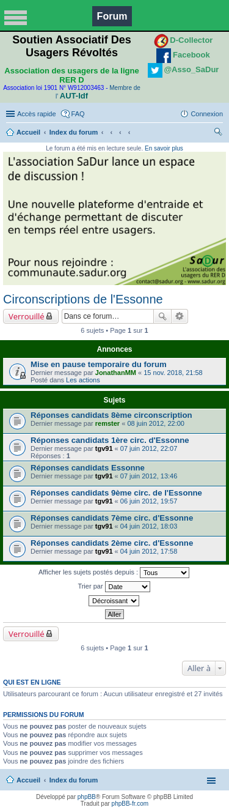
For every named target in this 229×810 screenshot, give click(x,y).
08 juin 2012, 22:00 (155, 423)
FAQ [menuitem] (78, 113)
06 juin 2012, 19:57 (149, 501)
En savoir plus (164, 148)
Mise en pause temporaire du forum (99, 364)
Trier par (114, 586)
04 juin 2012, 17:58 (149, 551)
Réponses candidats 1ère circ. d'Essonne (110, 440)
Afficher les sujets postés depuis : (113, 572)
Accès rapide (36, 113)
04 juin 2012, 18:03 (149, 526)
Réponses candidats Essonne (88, 467)
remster (107, 423)
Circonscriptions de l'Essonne (83, 299)
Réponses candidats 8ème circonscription (111, 415)
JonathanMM (115, 372)
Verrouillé (27, 316)
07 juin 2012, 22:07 (149, 448)
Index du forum (73, 132)
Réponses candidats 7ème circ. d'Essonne (112, 517)
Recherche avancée (180, 316)
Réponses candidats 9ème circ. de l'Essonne (116, 492)
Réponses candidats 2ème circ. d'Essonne (112, 543)
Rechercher (162, 316)
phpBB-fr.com (130, 803)
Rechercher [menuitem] (218, 133)
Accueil (28, 132)
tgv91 (104, 448)
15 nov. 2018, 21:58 (173, 372)
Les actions (83, 380)
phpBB (87, 796)
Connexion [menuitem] (207, 113)
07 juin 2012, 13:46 (149, 476)
